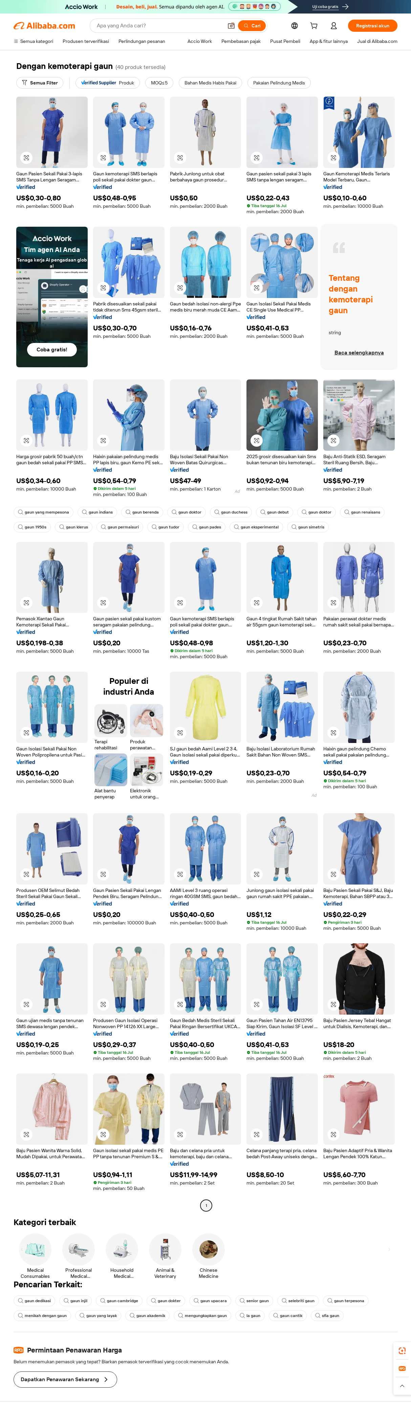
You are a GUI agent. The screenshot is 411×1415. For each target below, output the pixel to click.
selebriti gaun (298, 1301)
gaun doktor (186, 512)
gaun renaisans (362, 512)
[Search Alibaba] (159, 25)
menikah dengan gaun (42, 1315)
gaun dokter (166, 1301)
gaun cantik (287, 1315)
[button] (231, 26)
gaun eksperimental (256, 527)
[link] (402, 1351)
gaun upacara (210, 1301)
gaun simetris (307, 527)
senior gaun (254, 1301)
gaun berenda (142, 512)
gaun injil (75, 1301)
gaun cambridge (119, 1301)
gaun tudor (165, 527)
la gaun (250, 1315)
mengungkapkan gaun (202, 1315)
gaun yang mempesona (43, 512)
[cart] (315, 26)
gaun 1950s (32, 527)
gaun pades (206, 527)
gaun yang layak (98, 1315)
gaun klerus (73, 527)
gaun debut (274, 512)
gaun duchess (230, 512)
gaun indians (97, 512)
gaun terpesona (345, 1301)
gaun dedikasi (34, 1301)
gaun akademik (147, 1315)
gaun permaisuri (120, 527)
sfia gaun (327, 1315)
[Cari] (252, 25)
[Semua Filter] (39, 83)
